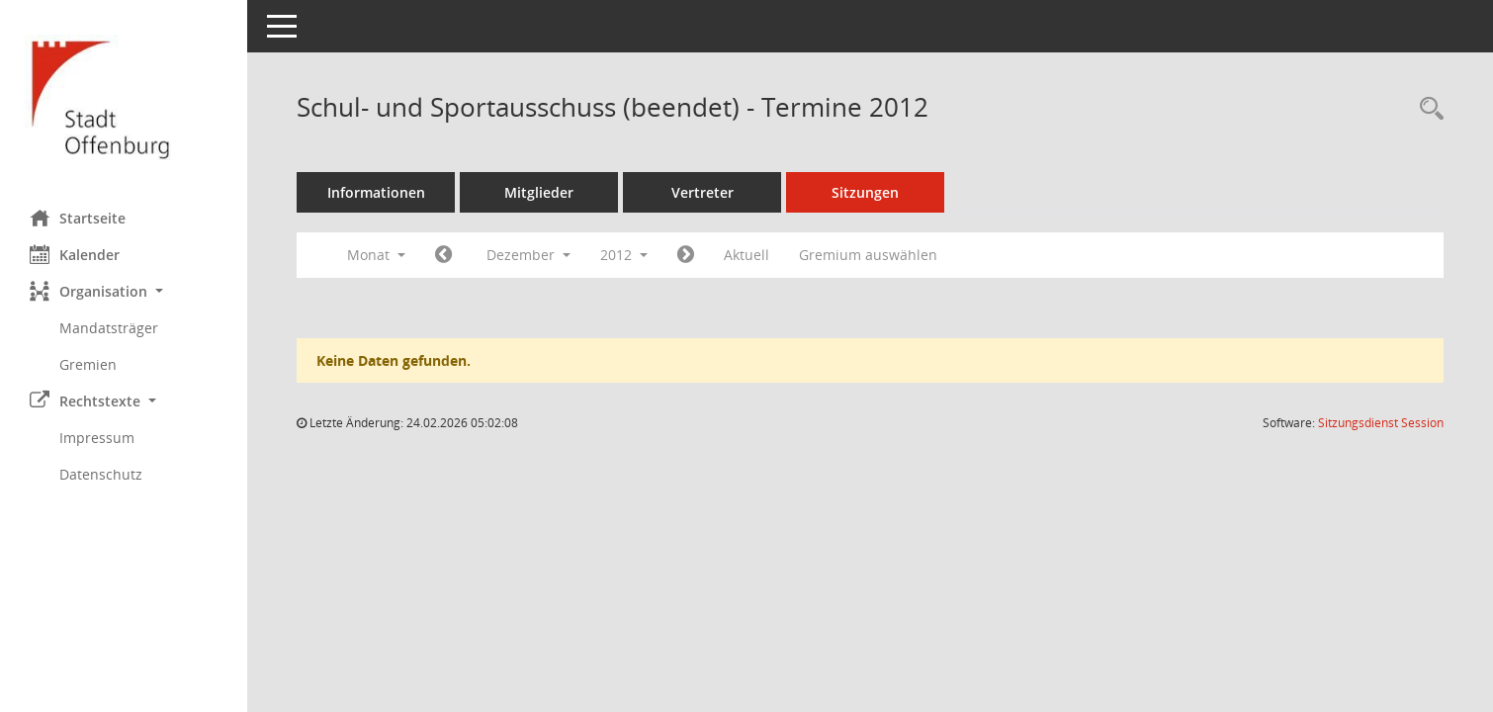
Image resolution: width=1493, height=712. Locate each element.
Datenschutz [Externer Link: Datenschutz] (100, 474)
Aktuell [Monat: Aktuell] (746, 254)
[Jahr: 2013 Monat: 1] (685, 255)
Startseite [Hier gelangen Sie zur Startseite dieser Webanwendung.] (78, 217)
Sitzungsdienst (1381, 422)
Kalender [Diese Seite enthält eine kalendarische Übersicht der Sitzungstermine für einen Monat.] (75, 254)
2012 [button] (624, 254)
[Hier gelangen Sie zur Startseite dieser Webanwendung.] (123, 97)
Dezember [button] (528, 254)
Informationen (376, 192)
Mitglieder (538, 192)
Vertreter (702, 192)
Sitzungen (865, 192)
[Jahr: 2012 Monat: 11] (443, 255)
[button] (123, 291)
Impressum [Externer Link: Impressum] (96, 437)
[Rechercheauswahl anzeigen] (1427, 109)
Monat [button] (376, 254)
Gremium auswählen (868, 254)
